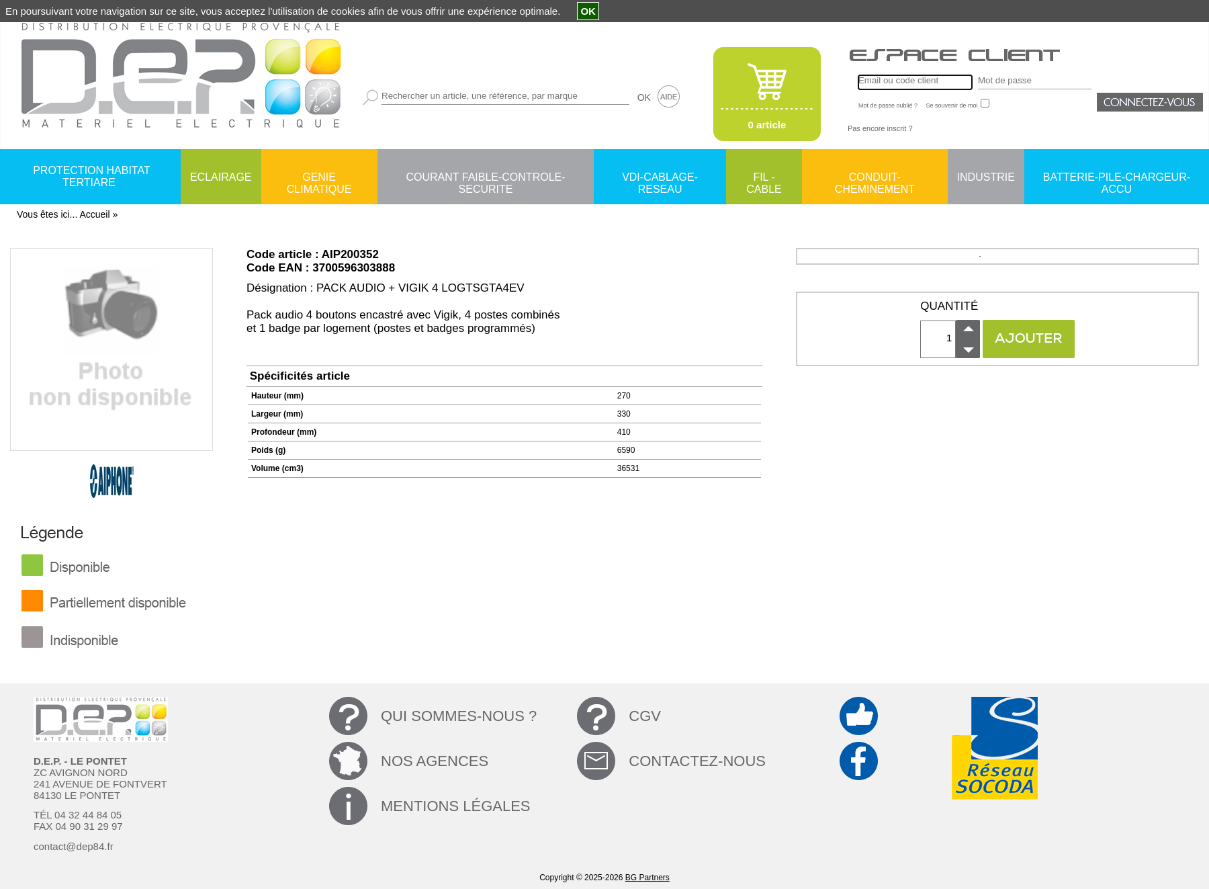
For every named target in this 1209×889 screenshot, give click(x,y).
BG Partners (647, 877)
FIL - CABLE (763, 178)
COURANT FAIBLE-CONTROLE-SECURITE (485, 178)
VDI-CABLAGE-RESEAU (660, 178)
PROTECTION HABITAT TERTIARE (91, 176)
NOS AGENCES (434, 761)
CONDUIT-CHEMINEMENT (875, 178)
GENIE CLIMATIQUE (319, 178)
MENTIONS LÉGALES (456, 806)
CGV (645, 716)
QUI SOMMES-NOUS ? (459, 716)
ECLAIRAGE (221, 177)
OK (644, 97)
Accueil (94, 214)
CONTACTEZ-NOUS (697, 761)
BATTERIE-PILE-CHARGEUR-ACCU (1116, 178)
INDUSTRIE (986, 177)
